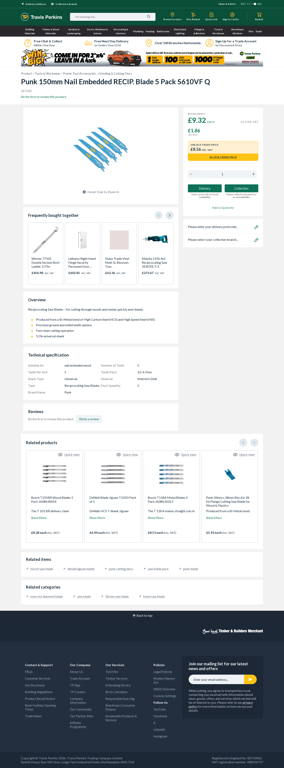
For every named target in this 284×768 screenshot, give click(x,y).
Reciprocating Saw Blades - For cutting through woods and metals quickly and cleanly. (101, 311)
